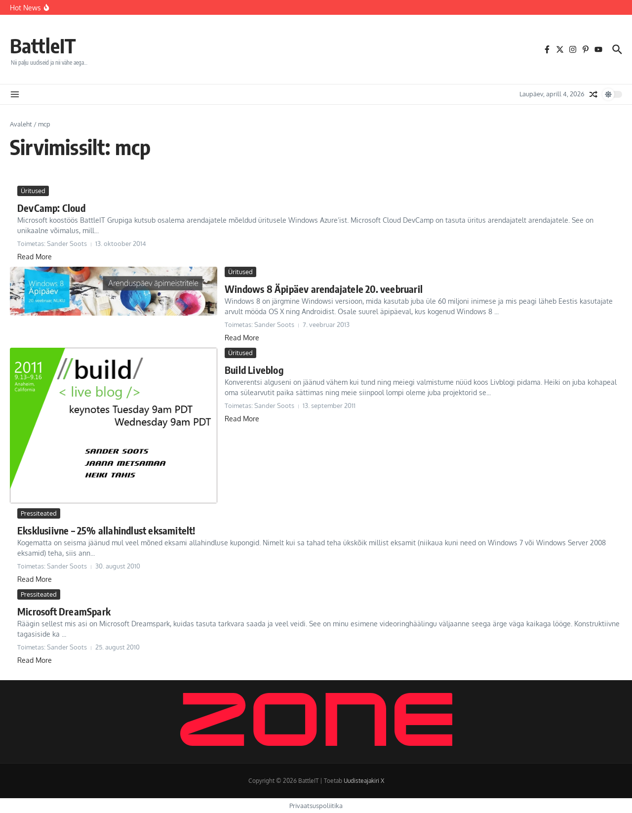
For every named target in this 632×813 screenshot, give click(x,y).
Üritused (33, 191)
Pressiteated (39, 513)
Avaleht (21, 124)
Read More (34, 256)
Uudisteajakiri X (364, 780)
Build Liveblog (254, 370)
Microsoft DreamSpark (64, 611)
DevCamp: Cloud (51, 208)
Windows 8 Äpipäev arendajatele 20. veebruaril (324, 289)
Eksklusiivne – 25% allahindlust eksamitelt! (106, 530)
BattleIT (43, 45)
